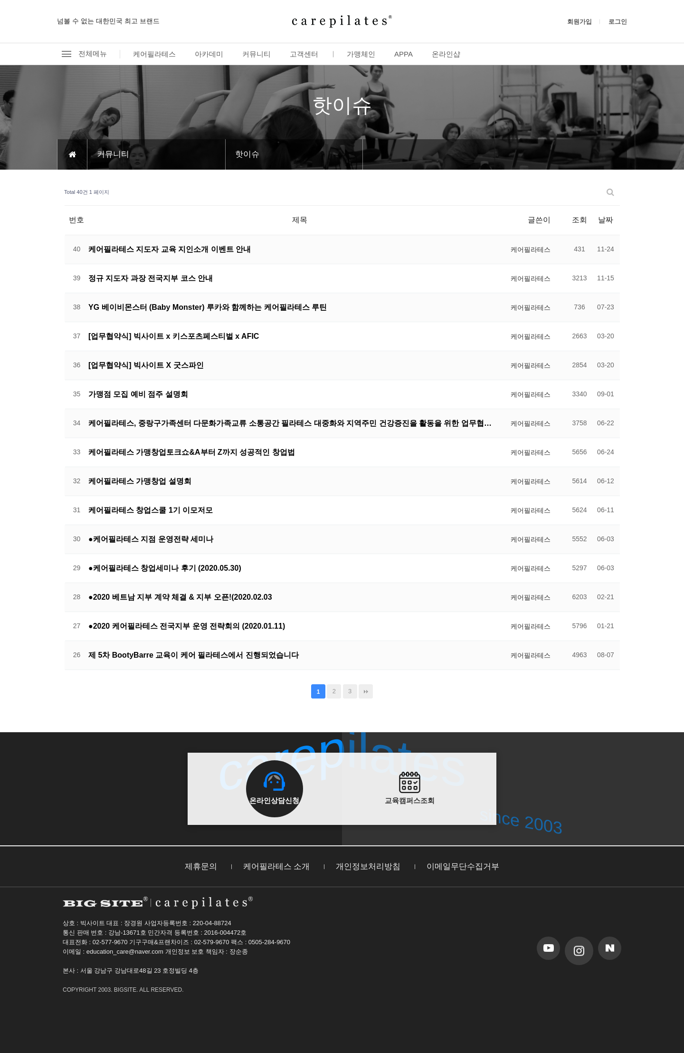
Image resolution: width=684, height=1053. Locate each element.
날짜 (605, 220)
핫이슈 (247, 154)
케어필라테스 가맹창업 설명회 (139, 481)
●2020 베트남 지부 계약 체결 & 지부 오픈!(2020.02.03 (180, 597)
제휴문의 (201, 866)
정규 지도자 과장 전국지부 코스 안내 (150, 278)
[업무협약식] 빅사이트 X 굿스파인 (146, 365)
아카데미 (209, 54)
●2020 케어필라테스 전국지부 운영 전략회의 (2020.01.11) (186, 626)
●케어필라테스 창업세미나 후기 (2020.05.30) (164, 568)
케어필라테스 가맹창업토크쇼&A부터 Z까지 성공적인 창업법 (191, 452)
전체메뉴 (82, 54)
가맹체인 (361, 54)
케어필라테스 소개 (276, 866)
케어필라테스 (154, 54)
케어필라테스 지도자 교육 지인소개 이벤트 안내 (169, 249)
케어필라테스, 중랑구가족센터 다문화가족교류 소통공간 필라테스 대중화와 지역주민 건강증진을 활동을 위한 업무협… (290, 423)
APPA (403, 54)
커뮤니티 (256, 54)
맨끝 (366, 691)
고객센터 (304, 54)
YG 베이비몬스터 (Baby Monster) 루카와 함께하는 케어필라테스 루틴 (207, 307)
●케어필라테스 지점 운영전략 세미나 (150, 539)
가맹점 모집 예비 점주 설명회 (138, 394)
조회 (579, 220)
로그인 (617, 21)
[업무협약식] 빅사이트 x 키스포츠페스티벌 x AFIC (173, 336)
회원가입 (579, 21)
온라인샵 (446, 54)
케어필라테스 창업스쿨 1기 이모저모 (150, 510)
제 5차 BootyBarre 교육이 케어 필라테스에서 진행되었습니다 (193, 655)
